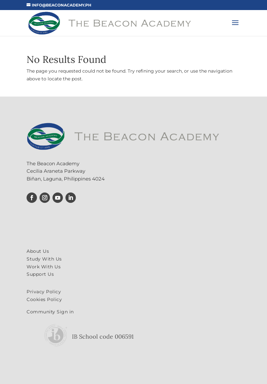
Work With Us (44, 267)
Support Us (40, 274)
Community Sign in (50, 312)
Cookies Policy (44, 299)
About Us (38, 251)
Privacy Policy (44, 292)
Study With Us (44, 259)
